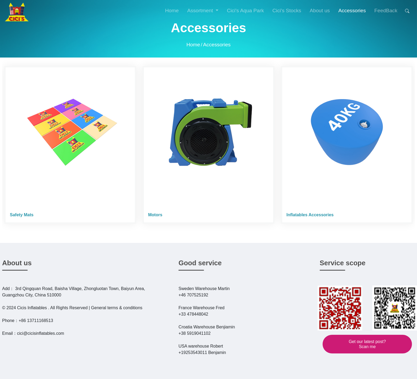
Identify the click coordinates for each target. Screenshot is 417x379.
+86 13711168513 (36, 320)
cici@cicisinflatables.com (40, 333)
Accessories (217, 44)
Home (172, 10)
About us (17, 263)
